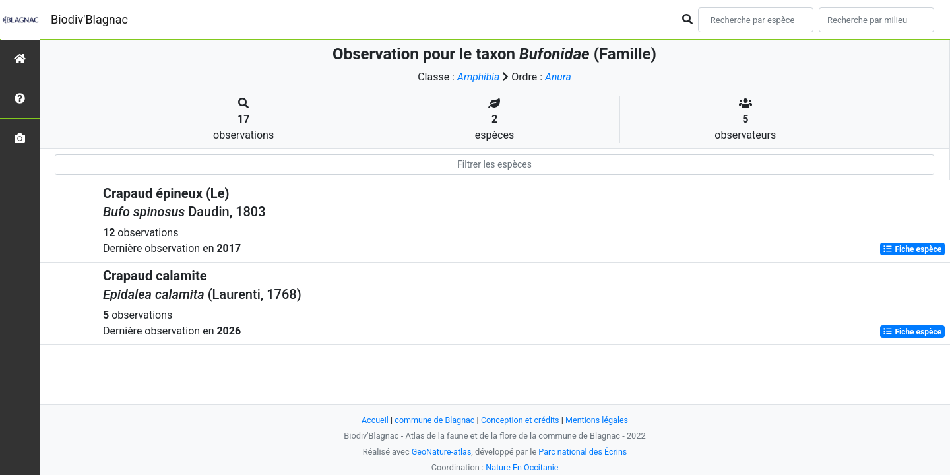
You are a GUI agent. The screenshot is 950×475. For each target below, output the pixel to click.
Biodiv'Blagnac (89, 19)
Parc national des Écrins (583, 452)
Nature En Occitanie (522, 467)
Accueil (373, 420)
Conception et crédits (520, 420)
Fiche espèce (912, 249)
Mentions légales (599, 420)
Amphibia (478, 77)
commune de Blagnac (433, 420)
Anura (558, 77)
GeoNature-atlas (440, 452)
